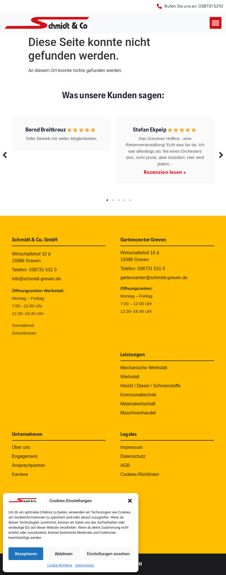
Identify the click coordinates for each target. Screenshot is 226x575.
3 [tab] (118, 200)
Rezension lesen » (165, 172)
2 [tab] (113, 200)
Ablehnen (63, 553)
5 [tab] (130, 200)
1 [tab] (107, 200)
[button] (130, 501)
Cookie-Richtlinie (59, 565)
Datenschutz (84, 565)
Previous (5, 155)
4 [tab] (124, 200)
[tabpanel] (61, 132)
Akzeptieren (26, 553)
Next (221, 155)
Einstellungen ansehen (108, 553)
